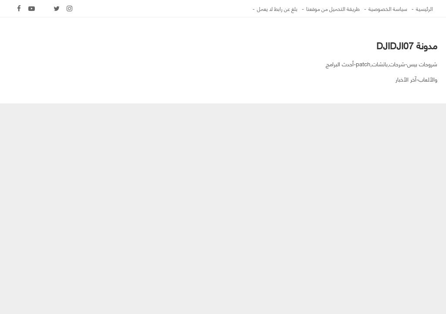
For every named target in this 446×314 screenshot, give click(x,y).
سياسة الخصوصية (387, 8)
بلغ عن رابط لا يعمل (277, 8)
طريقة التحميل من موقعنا (333, 8)
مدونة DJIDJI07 (406, 45)
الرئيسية (424, 8)
